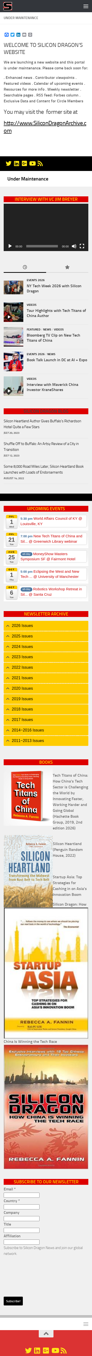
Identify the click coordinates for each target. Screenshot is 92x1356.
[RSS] (40, 163)
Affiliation (12, 1236)
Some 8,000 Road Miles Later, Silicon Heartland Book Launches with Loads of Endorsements (44, 469)
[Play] (10, 246)
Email (10, 1189)
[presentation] (24, 1274)
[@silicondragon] (9, 163)
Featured (33, 329)
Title (7, 1224)
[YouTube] (32, 163)
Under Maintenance (27, 179)
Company (11, 1212)
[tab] (46, 626)
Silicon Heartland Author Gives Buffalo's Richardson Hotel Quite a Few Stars (42, 424)
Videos (32, 305)
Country (12, 1200)
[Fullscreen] (81, 246)
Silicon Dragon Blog (46, 411)
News (47, 329)
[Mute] (74, 246)
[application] (46, 227)
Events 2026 (36, 280)
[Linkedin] (16, 163)
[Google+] (24, 163)
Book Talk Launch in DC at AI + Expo (57, 360)
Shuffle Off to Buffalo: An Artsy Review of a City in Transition (41, 447)
